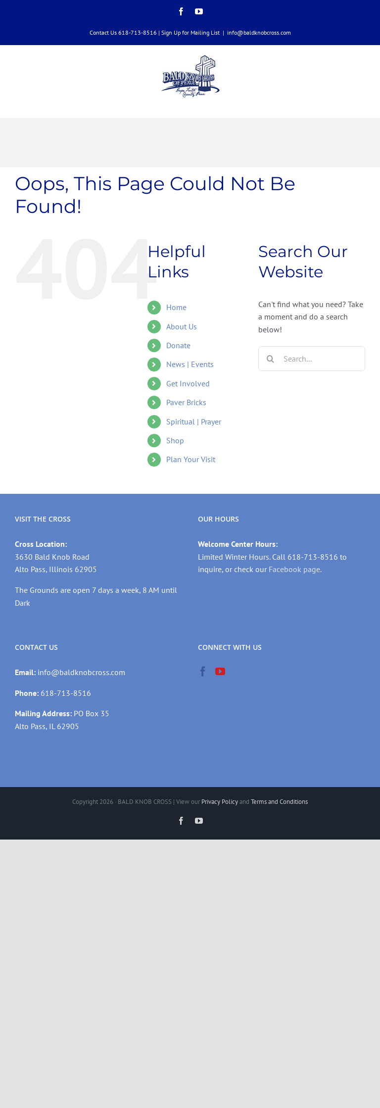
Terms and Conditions (279, 801)
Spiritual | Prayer (193, 421)
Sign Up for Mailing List (190, 32)
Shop (175, 440)
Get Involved (188, 383)
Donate (178, 345)
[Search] (270, 358)
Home (176, 307)
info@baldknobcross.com (259, 32)
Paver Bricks (186, 402)
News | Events (190, 364)
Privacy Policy (219, 801)
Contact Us (103, 32)
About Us (181, 326)
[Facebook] (203, 672)
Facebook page (294, 569)
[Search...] (311, 358)
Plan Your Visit (190, 459)
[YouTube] (220, 672)
